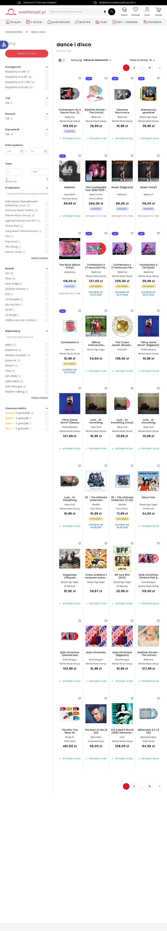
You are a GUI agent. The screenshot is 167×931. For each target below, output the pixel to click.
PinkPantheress (148, 351)
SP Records (148, 510)
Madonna (70, 119)
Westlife (96, 506)
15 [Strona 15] (141, 69)
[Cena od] (14, 172)
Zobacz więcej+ (39, 257)
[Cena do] (39, 172)
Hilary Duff (96, 429)
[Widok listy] (62, 59)
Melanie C (122, 196)
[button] (104, 12)
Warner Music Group (70, 123)
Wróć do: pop (26, 53)
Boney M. (69, 739)
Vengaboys (70, 274)
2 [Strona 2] (125, 69)
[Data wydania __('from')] (14, 151)
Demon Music (96, 200)
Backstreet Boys (149, 739)
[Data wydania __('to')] (38, 151)
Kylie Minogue (148, 584)
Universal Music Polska (70, 201)
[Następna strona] (154, 70)
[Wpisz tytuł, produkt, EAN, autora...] (81, 11)
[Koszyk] (158, 11)
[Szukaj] (111, 11)
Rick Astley (96, 739)
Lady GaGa (69, 196)
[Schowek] (135, 11)
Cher (122, 739)
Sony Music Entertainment (96, 511)
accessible (3, 44)
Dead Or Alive (96, 196)
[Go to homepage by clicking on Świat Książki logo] (25, 12)
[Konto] (147, 11)
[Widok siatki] (58, 59)
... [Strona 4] (133, 69)
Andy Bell (122, 351)
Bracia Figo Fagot (148, 119)
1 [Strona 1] (117, 69)
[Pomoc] (124, 11)
